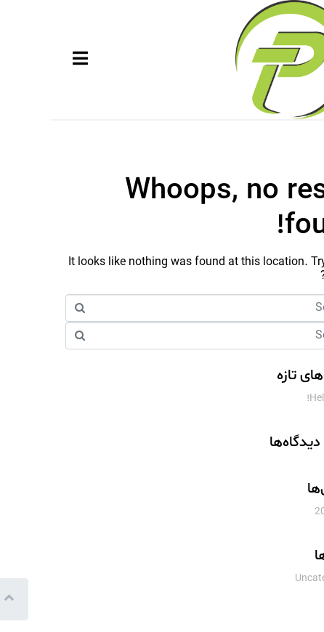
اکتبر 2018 (286, 512)
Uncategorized (276, 579)
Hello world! (282, 398)
